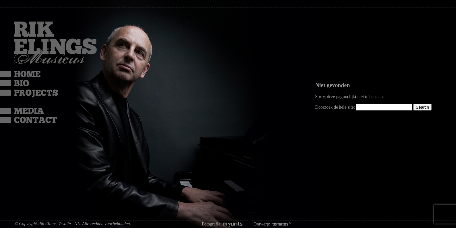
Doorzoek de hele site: (335, 107)
